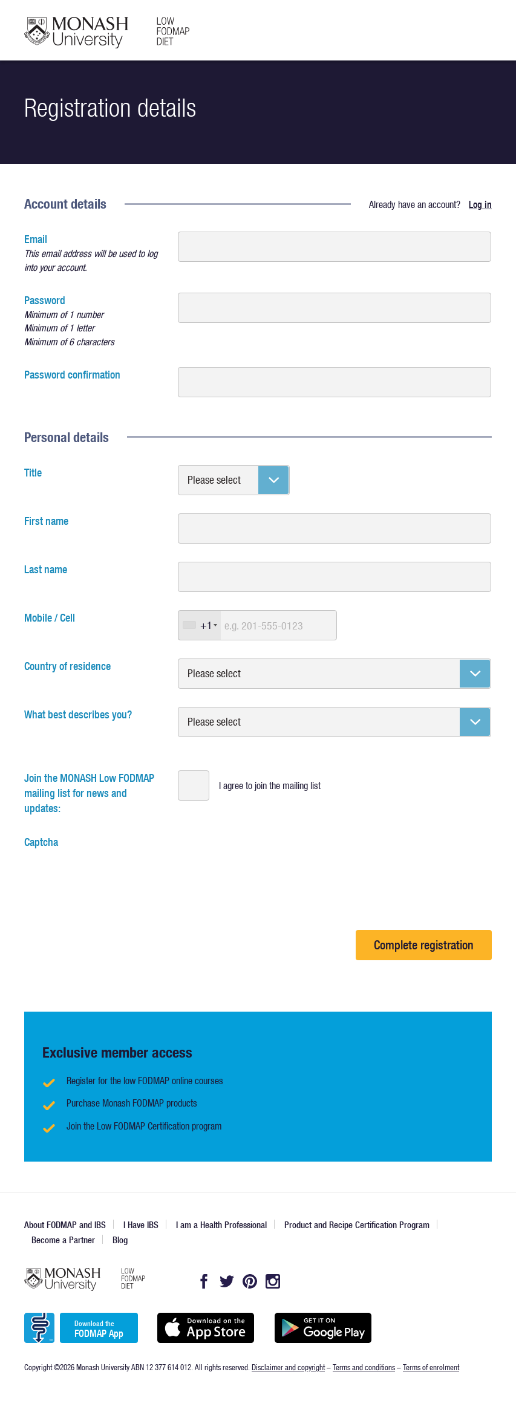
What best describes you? (78, 714)
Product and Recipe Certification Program (356, 1225)
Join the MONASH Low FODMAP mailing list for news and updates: (89, 793)
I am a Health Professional (221, 1225)
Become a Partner (63, 1240)
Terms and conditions (364, 1367)
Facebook (204, 1281)
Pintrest (250, 1281)
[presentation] (116, 873)
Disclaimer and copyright (288, 1367)
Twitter (227, 1281)
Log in (480, 204)
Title (33, 473)
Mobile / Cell (49, 618)
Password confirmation (72, 375)
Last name (45, 569)
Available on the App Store (205, 1328)
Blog (120, 1240)
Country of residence (67, 666)
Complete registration (424, 944)
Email (93, 253)
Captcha (41, 842)
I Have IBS (140, 1225)
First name (46, 521)
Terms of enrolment (431, 1367)
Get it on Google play (323, 1328)
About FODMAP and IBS (65, 1225)
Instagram (273, 1281)
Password (93, 320)
